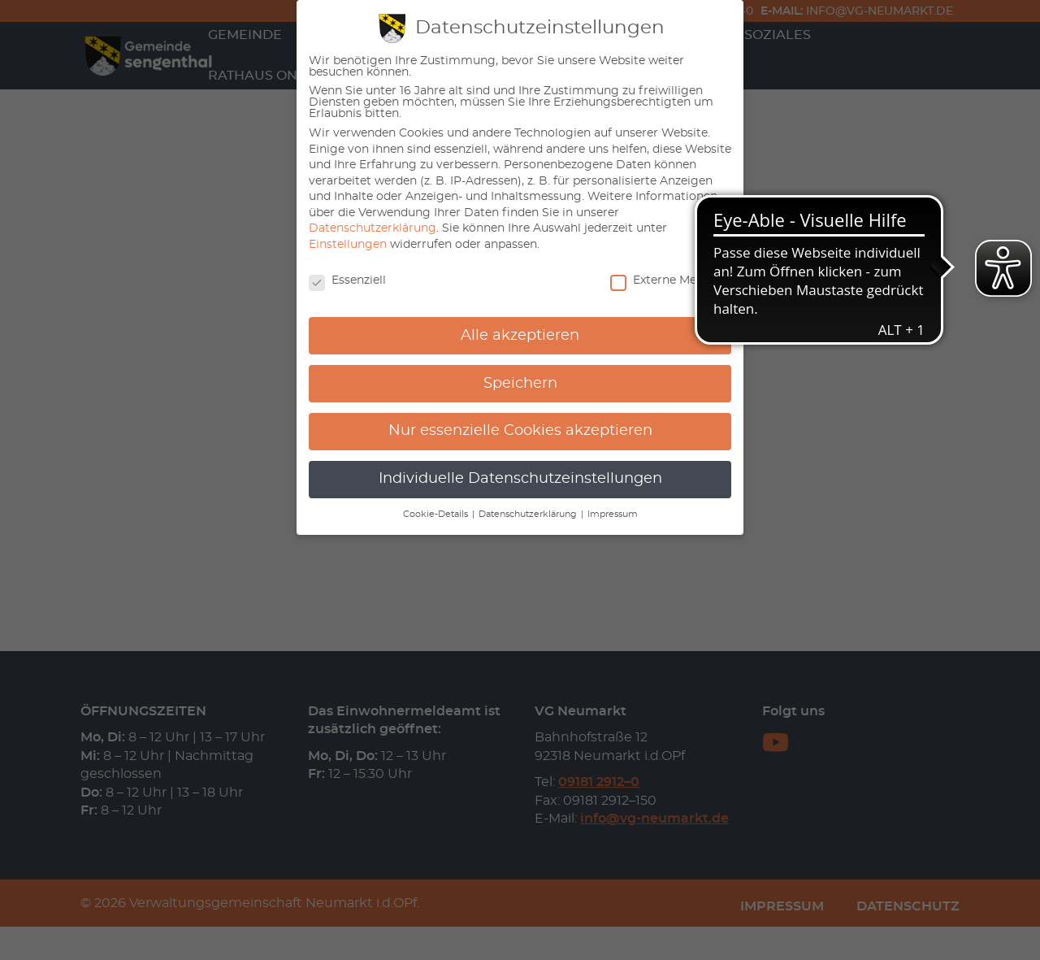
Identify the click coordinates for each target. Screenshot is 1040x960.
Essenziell (347, 280)
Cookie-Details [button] (436, 514)
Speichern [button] (520, 383)
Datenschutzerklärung (372, 228)
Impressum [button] (612, 514)
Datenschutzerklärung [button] (529, 514)
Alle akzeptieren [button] (520, 335)
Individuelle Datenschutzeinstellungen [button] (520, 478)
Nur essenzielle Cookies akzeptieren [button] (520, 431)
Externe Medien (665, 280)
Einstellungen (348, 244)
